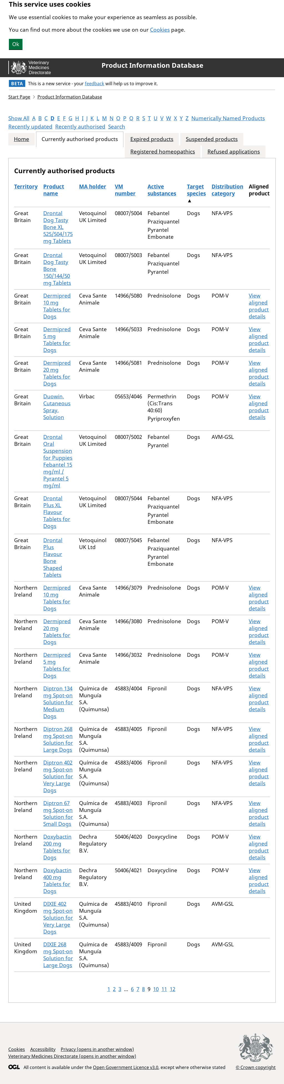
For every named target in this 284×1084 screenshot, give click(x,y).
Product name (53, 190)
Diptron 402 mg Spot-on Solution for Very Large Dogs (58, 776)
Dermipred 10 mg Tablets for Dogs (57, 306)
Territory (26, 186)
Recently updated (30, 126)
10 (156, 989)
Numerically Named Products (228, 118)
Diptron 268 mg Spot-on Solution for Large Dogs (58, 739)
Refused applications (233, 151)
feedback (94, 84)
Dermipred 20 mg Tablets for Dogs (57, 373)
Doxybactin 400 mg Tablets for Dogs (57, 881)
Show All (18, 118)
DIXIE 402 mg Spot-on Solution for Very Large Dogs (58, 917)
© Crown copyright (256, 1067)
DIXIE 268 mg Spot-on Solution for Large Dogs (58, 955)
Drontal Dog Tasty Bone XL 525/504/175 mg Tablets (58, 227)
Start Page (19, 97)
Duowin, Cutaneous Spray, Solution (56, 407)
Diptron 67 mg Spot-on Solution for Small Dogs (58, 813)
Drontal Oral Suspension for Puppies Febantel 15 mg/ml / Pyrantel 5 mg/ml (57, 461)
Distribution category (227, 190)
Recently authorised (80, 126)
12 (172, 989)
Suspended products (212, 139)
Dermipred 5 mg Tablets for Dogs (57, 340)
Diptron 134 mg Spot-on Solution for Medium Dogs (58, 702)
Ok (15, 44)
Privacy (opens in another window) (97, 1049)
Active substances (162, 190)
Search (116, 126)
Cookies (160, 29)
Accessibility (42, 1049)
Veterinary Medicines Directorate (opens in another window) (72, 1056)
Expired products (151, 139)
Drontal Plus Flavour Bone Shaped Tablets (52, 558)
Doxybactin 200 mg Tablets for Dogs (57, 847)
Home (21, 139)
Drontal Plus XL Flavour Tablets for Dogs (56, 512)
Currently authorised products (80, 139)
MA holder (92, 186)
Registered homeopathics (162, 151)
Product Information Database (152, 65)
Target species (196, 190)
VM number (125, 190)
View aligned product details (259, 306)
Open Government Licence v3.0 (125, 1067)
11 (164, 989)
